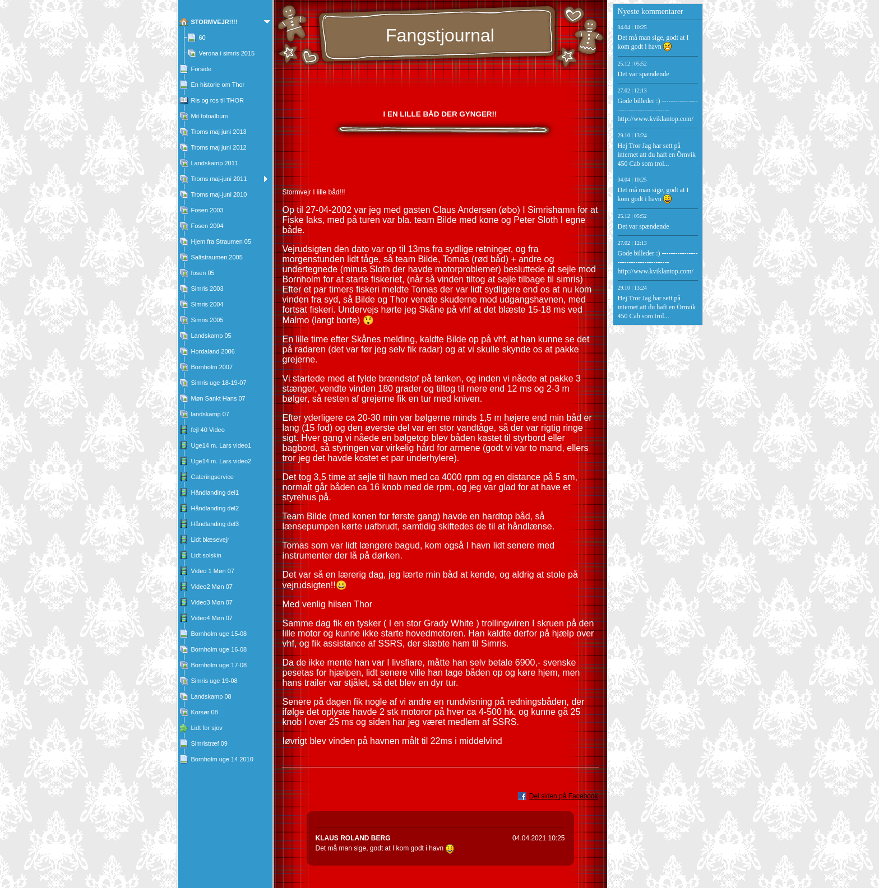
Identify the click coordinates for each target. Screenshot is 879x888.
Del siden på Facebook (563, 796)
